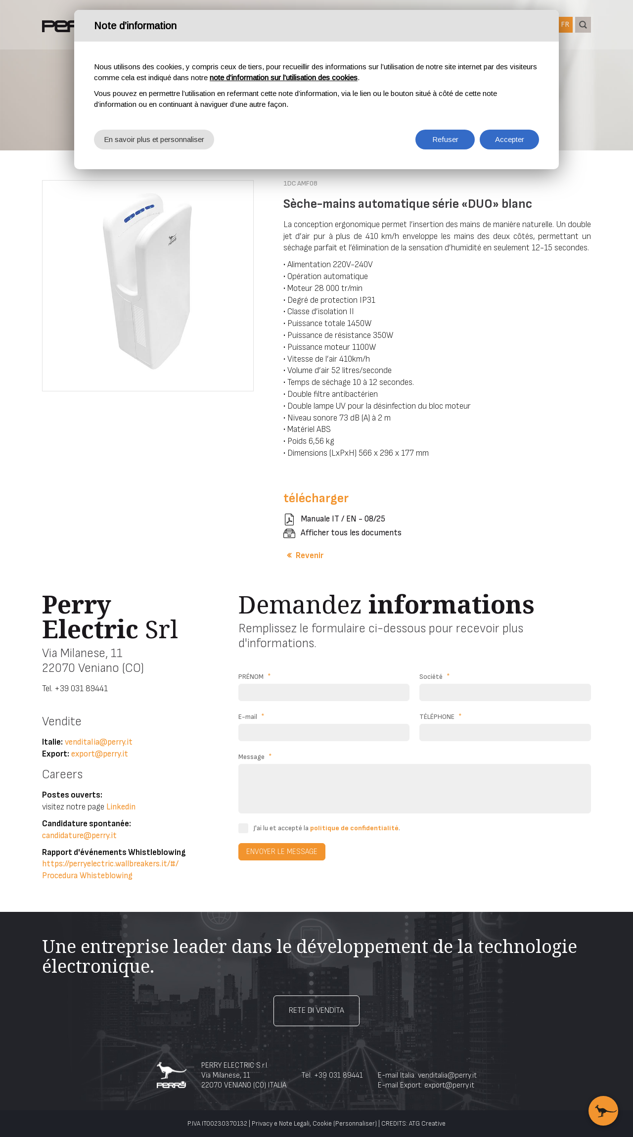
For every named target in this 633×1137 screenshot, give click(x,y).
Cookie (322, 1124)
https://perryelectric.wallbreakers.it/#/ (110, 864)
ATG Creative (427, 1124)
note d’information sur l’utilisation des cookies (284, 77)
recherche (583, 25)
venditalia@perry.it (99, 742)
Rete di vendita (316, 1010)
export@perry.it (99, 754)
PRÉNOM (254, 677)
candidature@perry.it (79, 836)
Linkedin (121, 807)
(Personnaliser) (355, 1124)
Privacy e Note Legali (281, 1124)
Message (255, 757)
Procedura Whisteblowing (87, 876)
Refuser (445, 139)
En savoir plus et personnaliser (154, 139)
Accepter (509, 139)
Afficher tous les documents (351, 533)
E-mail (251, 717)
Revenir (309, 556)
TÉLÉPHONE (440, 717)
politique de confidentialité (354, 828)
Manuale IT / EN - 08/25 (343, 519)
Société (434, 677)
